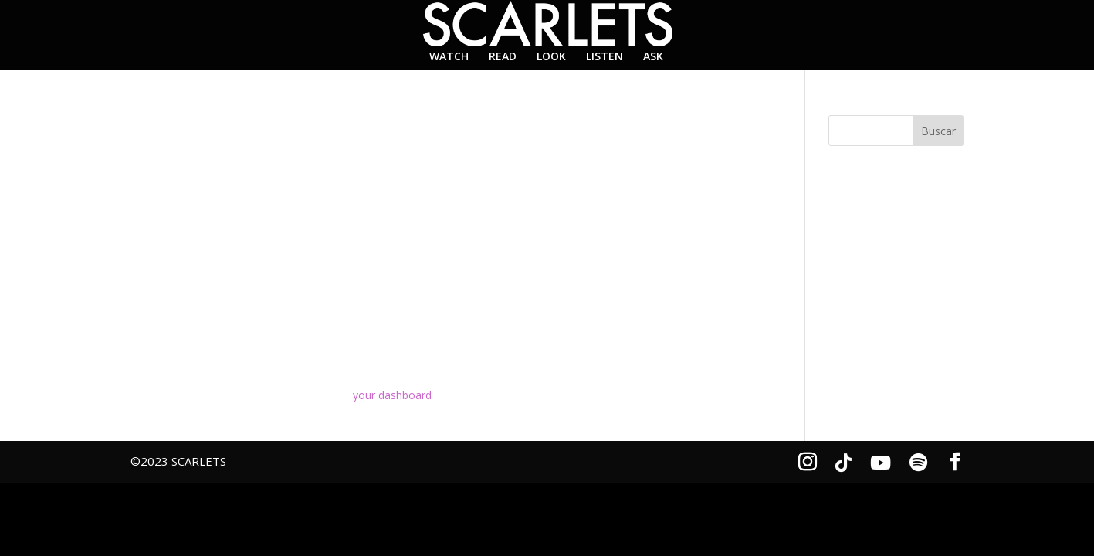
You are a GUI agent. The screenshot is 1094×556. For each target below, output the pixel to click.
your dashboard (392, 395)
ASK (653, 57)
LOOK (551, 57)
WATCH (449, 57)
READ (503, 57)
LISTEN (604, 57)
